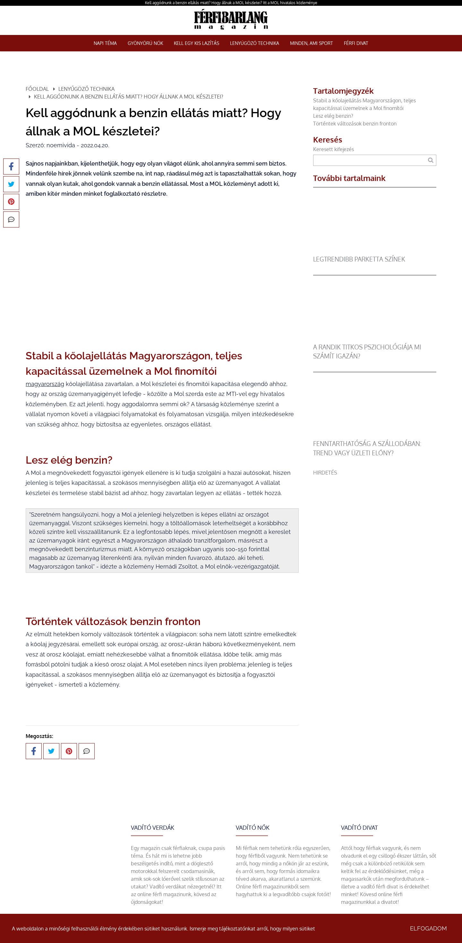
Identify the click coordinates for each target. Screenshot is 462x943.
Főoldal (37, 89)
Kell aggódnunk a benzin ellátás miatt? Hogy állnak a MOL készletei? (128, 96)
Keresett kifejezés (333, 149)
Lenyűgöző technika (254, 43)
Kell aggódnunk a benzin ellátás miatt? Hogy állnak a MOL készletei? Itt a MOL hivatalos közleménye (231, 2)
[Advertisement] (374, 521)
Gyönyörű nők (145, 43)
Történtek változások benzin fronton (355, 123)
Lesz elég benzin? (334, 116)
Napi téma (105, 43)
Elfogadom (428, 928)
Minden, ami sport (311, 43)
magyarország (45, 384)
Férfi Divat (356, 43)
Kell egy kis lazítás (196, 43)
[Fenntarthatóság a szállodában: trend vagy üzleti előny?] (372, 435)
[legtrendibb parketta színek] (372, 251)
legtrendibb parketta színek (359, 259)
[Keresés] (431, 160)
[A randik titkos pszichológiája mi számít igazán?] (372, 339)
